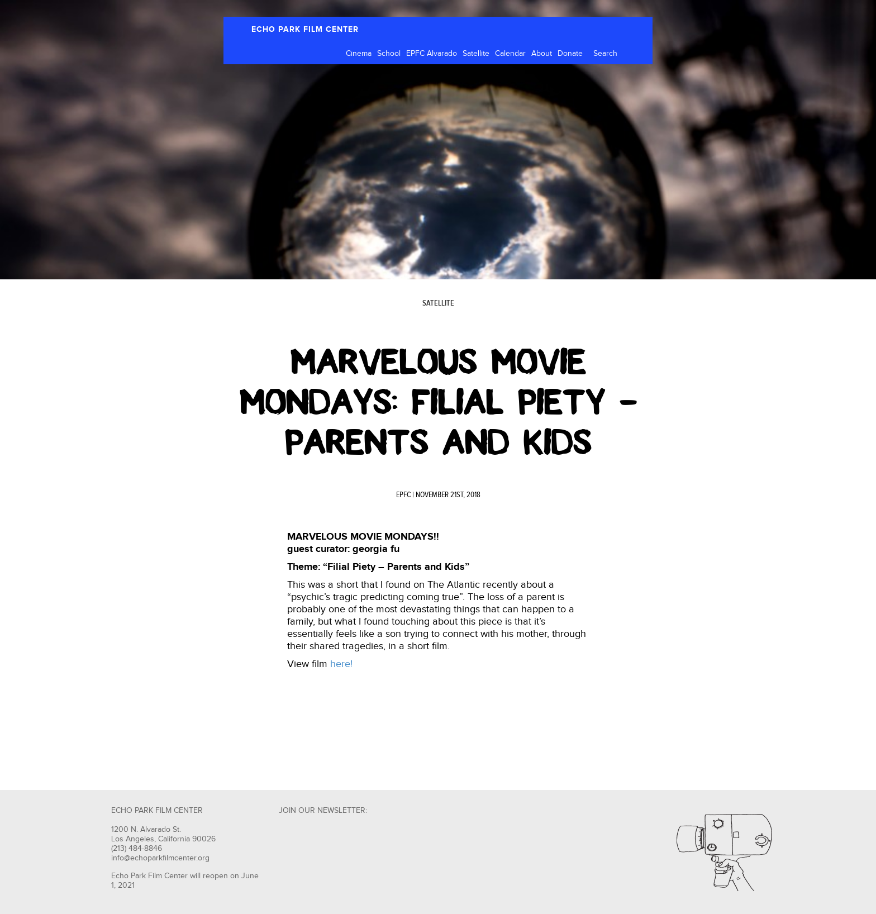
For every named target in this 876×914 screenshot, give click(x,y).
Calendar (510, 53)
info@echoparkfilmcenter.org (160, 858)
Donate (570, 53)
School (389, 53)
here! (341, 664)
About (541, 53)
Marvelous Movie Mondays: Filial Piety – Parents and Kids (438, 402)
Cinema (359, 53)
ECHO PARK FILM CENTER (305, 29)
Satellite (476, 53)
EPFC (403, 495)
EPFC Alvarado (431, 53)
